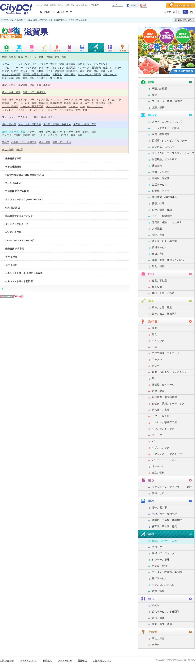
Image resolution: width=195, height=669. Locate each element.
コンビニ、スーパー (12, 67)
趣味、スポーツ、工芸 (13, 131)
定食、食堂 (31, 103)
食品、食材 (81, 110)
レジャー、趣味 (72, 131)
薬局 (20, 57)
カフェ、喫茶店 (10, 106)
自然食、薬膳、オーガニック (79, 103)
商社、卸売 (8, 149)
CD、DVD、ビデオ (79, 20)
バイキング (21, 99)
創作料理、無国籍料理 (50, 103)
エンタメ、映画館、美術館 (16, 135)
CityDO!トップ (7, 20)
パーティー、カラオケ (45, 110)
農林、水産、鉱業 (11, 92)
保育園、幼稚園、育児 (84, 124)
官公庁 (5, 142)
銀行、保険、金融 (103, 71)
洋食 (11, 99)
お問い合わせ (7, 660)
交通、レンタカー (112, 67)
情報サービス (110, 74)
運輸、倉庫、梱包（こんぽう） (32, 78)
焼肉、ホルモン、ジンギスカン (100, 99)
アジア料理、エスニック (49, 99)
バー (82, 106)
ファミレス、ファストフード (17, 110)
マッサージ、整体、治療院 (39, 57)
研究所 (19, 149)
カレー (78, 99)
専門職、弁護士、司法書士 (36, 74)
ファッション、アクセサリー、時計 (20, 117)
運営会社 (82, 660)
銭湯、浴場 (76, 135)
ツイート (117, 5)
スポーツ (32, 131)
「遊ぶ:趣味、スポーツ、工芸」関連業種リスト (47, 20)
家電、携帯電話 (67, 64)
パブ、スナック (95, 106)
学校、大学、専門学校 (29, 124)
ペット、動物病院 (11, 74)
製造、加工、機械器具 (34, 92)
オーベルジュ (66, 110)
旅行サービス (39, 135)
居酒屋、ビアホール (12, 103)
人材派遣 (57, 74)
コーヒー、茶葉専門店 (31, 106)
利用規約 (47, 660)
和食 (4, 99)
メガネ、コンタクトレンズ (16, 64)
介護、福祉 (60, 57)
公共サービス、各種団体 (24, 142)
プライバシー (65, 660)
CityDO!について (28, 660)
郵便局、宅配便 (10, 71)
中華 (32, 99)
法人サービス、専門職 (89, 74)
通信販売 (96, 67)
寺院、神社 (70, 74)
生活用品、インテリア (77, 67)
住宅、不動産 (9, 85)
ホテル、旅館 (89, 131)
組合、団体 (56, 78)
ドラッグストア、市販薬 (44, 64)
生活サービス (27, 71)
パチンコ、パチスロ (58, 135)
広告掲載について (102, 660)
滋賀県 (20, 20)
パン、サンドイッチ (56, 106)
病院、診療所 (9, 57)
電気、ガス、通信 (62, 142)
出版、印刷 (8, 78)
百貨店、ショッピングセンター (94, 64)
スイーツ (73, 106)
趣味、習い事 (9, 124)
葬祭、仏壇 (86, 71)
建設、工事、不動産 (40, 85)
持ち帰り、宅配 (104, 103)
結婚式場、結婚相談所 (66, 71)
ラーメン (68, 99)
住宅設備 (22, 85)
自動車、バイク (45, 71)
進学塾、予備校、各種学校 (57, 124)
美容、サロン (48, 117)
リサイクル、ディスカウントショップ (44, 67)
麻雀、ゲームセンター (50, 131)
